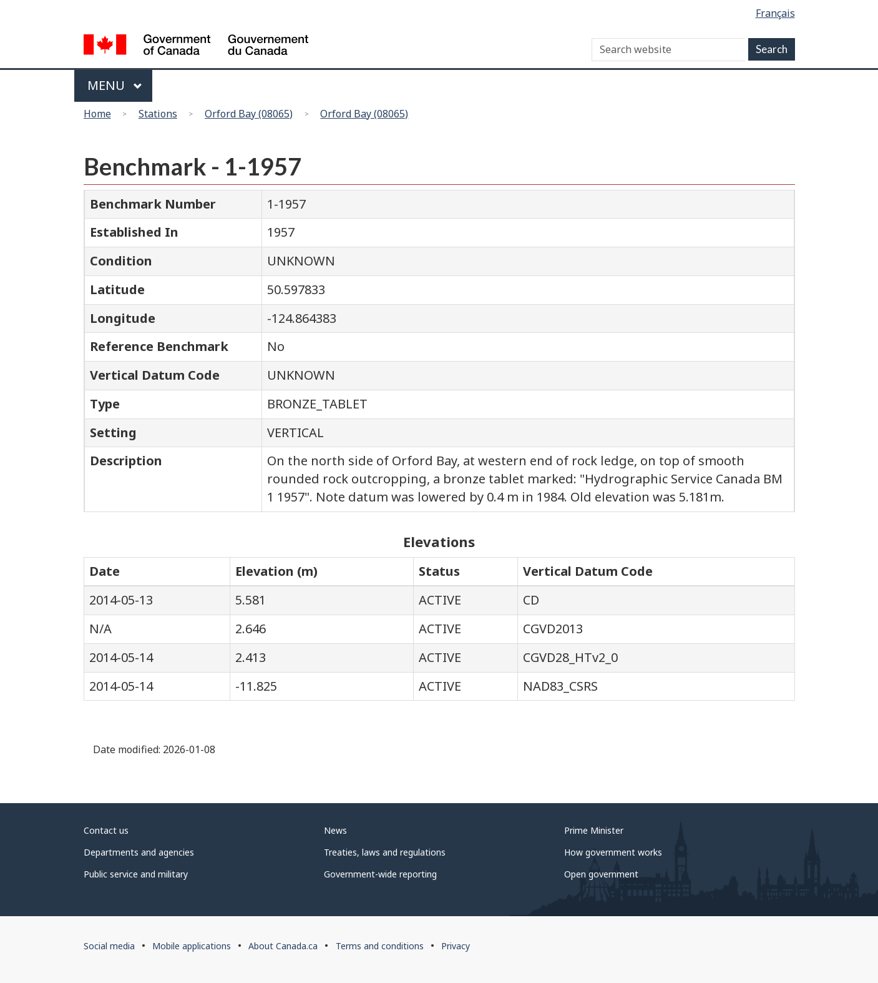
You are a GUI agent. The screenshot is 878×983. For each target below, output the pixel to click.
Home (97, 114)
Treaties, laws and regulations (385, 852)
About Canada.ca (283, 946)
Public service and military (136, 874)
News (335, 830)
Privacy (455, 946)
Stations (158, 114)
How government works (613, 852)
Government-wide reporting (380, 874)
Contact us (106, 830)
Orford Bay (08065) (249, 114)
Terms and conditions (380, 946)
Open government (601, 874)
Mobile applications (191, 946)
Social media (109, 946)
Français (775, 13)
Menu (115, 85)
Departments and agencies (139, 852)
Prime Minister (593, 830)
